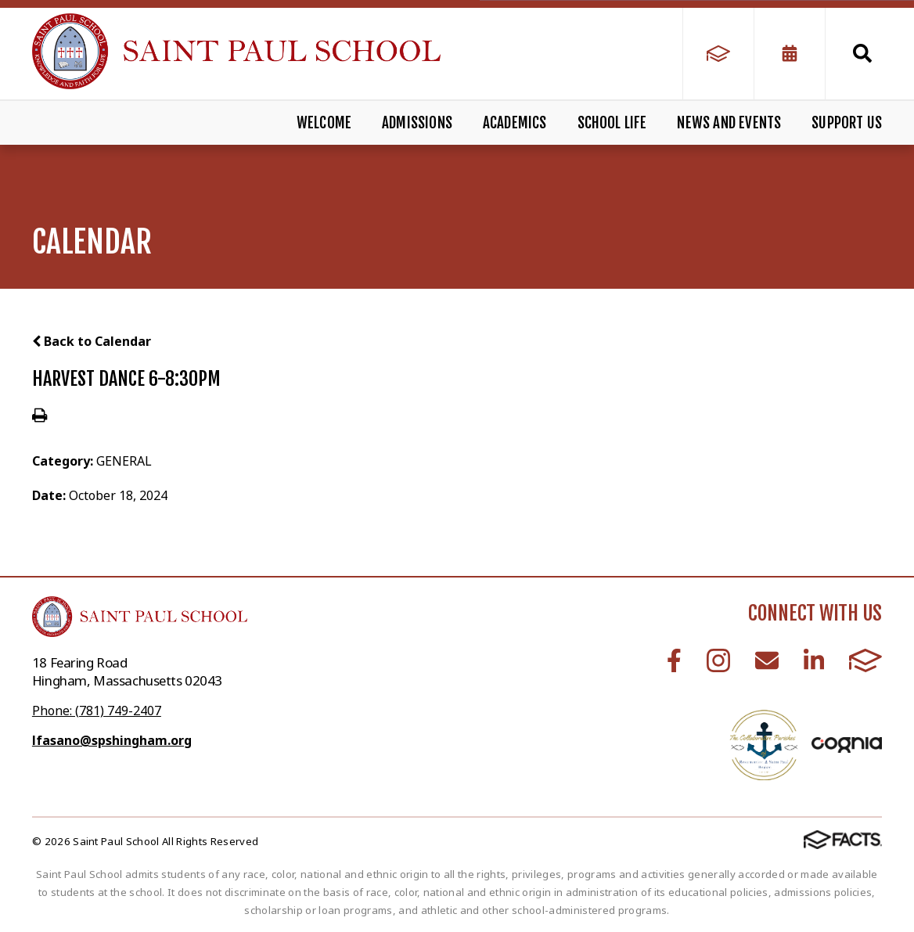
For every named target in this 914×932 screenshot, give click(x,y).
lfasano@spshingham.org (112, 740)
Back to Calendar (91, 341)
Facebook (674, 660)
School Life (612, 122)
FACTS (865, 660)
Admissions (417, 122)
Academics (515, 122)
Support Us (846, 122)
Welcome (324, 122)
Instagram (718, 660)
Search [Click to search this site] (862, 53)
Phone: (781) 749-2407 (96, 710)
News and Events (729, 122)
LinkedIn (814, 660)
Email (767, 660)
